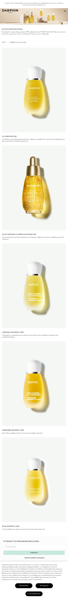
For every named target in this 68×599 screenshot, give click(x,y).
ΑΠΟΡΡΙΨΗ (23, 586)
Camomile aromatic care (13, 332)
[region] (34, 580)
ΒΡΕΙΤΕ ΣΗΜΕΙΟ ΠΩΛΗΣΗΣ (34, 558)
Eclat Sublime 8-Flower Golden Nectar (19, 234)
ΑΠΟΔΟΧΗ (44, 586)
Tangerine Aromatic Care (13, 430)
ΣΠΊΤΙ (4, 42)
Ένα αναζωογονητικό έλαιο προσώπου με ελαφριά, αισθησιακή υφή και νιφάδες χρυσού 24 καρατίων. (33, 238)
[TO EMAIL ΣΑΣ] (34, 547)
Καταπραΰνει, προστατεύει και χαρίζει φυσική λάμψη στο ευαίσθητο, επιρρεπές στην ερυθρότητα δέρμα (30, 336)
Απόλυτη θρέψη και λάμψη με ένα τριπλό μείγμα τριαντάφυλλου (23, 529)
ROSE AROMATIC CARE (10, 526)
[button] (65, 11)
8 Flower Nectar (9, 136)
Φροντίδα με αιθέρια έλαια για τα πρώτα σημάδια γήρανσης (22, 433)
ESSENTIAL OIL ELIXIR (18, 42)
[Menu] (65, 11)
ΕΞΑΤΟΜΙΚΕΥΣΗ (34, 594)
